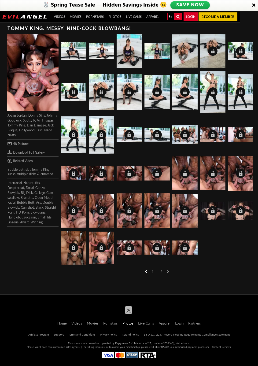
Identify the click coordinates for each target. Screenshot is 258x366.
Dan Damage (36, 125)
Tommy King (16, 125)
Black (39, 207)
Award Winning (31, 222)
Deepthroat (15, 188)
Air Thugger (45, 120)
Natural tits (31, 183)
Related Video (20, 161)
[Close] (254, 5)
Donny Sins (36, 115)
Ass (38, 202)
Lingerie (12, 222)
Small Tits (45, 217)
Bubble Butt (25, 202)
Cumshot (27, 207)
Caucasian (29, 217)
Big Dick (27, 193)
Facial (30, 188)
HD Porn (22, 212)
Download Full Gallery (26, 152)
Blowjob (13, 193)
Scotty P (29, 120)
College (39, 193)
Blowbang (37, 212)
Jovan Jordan (17, 115)
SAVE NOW (190, 5)
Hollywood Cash (31, 130)
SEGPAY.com (162, 346)
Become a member (218, 16)
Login (190, 16)
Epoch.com (46, 346)
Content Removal (222, 346)
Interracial (14, 183)
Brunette (27, 198)
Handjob (13, 217)
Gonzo (40, 188)
